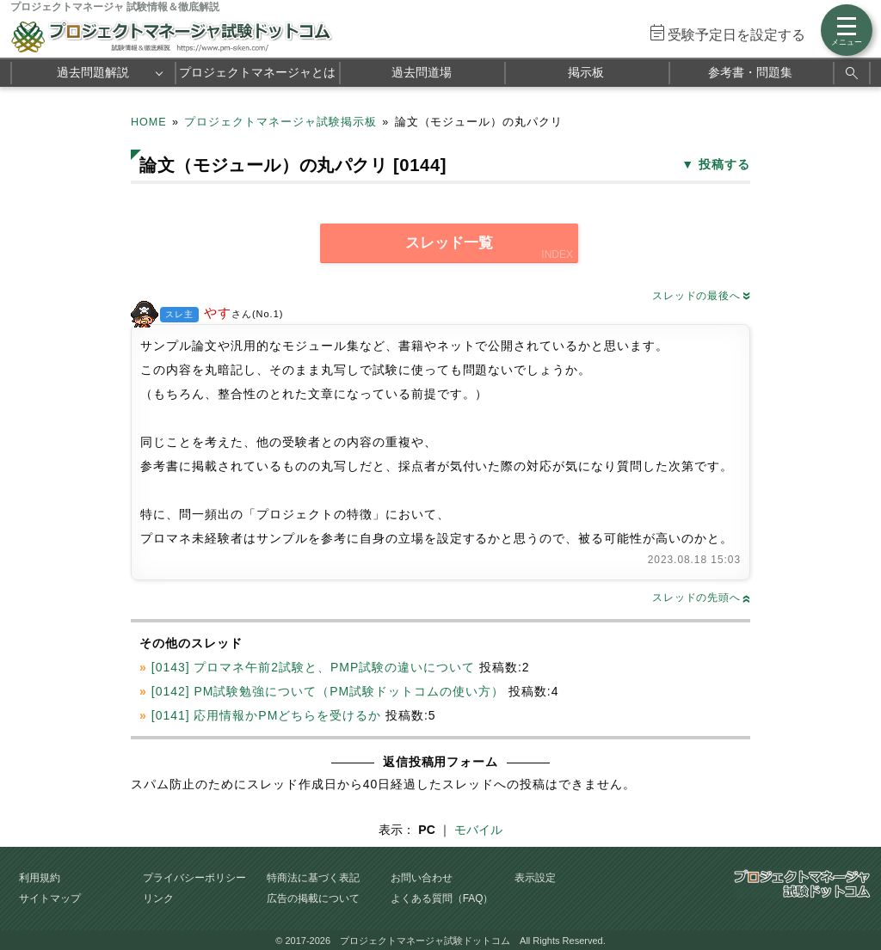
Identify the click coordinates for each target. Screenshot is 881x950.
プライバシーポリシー (194, 878)
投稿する (724, 164)
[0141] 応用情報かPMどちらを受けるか (266, 715)
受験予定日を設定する (736, 35)
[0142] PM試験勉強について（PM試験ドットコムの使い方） (327, 691)
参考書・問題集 (750, 72)
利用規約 (39, 878)
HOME (149, 122)
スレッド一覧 (449, 243)
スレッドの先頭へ (701, 597)
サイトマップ (50, 898)
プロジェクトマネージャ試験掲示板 (280, 122)
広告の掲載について (313, 898)
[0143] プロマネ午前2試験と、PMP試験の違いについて (313, 667)
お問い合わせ (422, 878)
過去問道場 (421, 72)
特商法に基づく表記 (313, 878)
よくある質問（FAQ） (442, 898)
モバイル (478, 830)
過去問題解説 (93, 72)
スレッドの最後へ (701, 296)
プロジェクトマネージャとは (257, 72)
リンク (158, 898)
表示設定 (535, 878)
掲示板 (586, 72)
